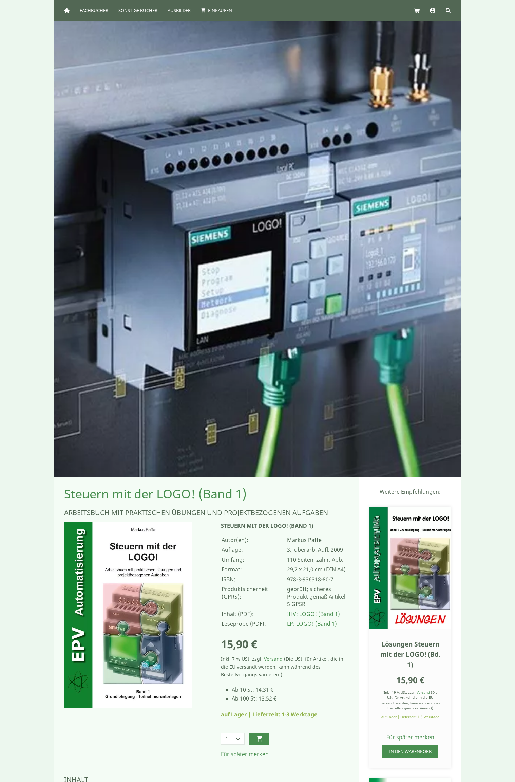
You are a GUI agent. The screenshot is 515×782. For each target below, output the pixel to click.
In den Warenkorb (410, 751)
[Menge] (233, 739)
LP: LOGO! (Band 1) (312, 624)
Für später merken (245, 754)
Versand (273, 659)
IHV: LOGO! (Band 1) (313, 614)
